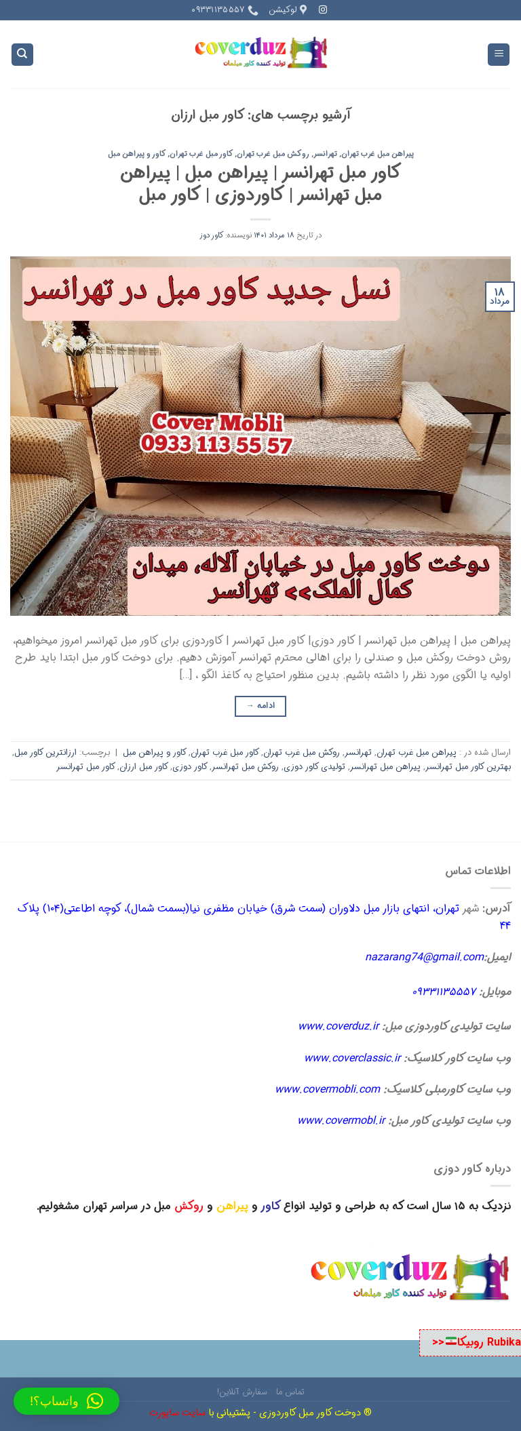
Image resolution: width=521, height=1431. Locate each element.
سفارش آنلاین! (242, 1392)
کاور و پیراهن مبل (137, 154)
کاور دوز (211, 235)
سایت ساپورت (177, 1413)
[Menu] (498, 54)
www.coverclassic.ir (352, 1058)
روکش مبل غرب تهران (273, 154)
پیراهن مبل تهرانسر (385, 767)
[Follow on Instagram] (323, 10)
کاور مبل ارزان (143, 767)
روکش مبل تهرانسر (245, 767)
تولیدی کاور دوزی (314, 767)
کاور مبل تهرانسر (85, 767)
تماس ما (290, 1392)
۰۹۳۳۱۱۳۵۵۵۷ (444, 991)
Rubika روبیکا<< (476, 1342)
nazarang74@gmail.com (424, 957)
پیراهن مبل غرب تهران (377, 154)
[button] (66, 1401)
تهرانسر (325, 154)
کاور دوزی (190, 767)
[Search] (22, 54)
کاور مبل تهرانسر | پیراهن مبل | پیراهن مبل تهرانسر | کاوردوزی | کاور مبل (261, 184)
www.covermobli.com (327, 1089)
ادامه (260, 705)
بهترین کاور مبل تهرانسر (468, 767)
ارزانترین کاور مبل (45, 753)
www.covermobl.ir (341, 1120)
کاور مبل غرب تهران (201, 154)
